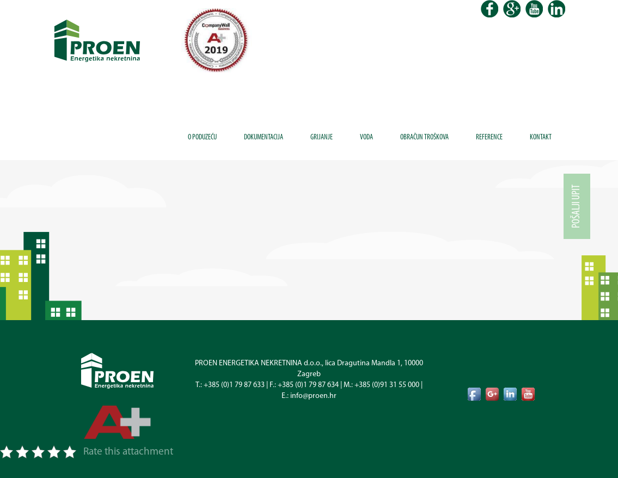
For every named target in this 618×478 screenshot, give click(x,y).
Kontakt (541, 137)
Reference (489, 137)
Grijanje (321, 137)
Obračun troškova (424, 137)
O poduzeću (202, 137)
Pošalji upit (576, 206)
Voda (366, 137)
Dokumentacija (263, 137)
